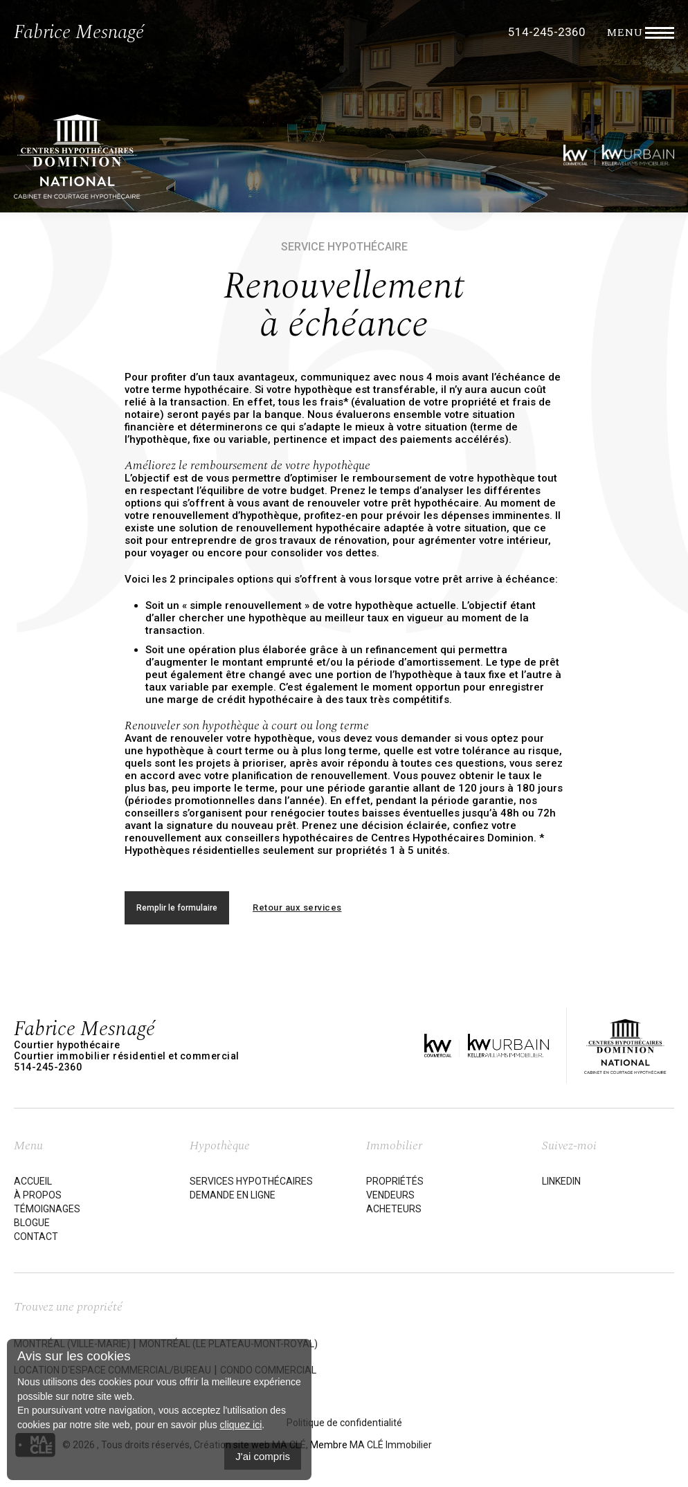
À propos (38, 1195)
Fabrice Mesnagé (79, 32)
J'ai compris (262, 1456)
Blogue (32, 1222)
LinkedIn (561, 1181)
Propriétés (395, 1181)
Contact (36, 1236)
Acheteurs (394, 1208)
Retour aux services (297, 907)
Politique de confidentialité (344, 1422)
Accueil (33, 1181)
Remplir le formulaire (176, 908)
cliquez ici (241, 1424)
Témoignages (47, 1208)
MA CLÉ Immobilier (391, 1444)
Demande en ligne (232, 1195)
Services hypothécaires (251, 1181)
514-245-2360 (547, 32)
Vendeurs (390, 1195)
